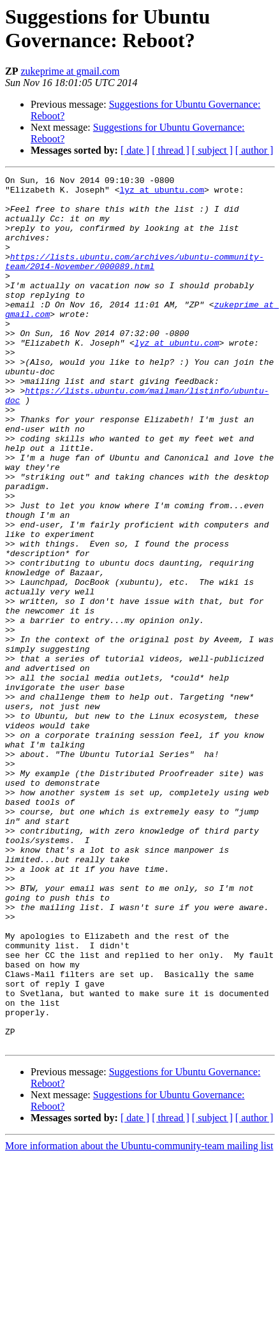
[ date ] (135, 150)
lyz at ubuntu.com (161, 193)
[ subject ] (212, 150)
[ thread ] (170, 150)
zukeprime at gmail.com (69, 71)
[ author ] (254, 150)
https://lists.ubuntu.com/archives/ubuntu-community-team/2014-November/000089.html (134, 279)
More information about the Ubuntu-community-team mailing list (139, 1319)
